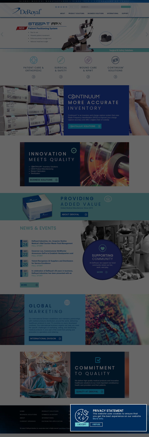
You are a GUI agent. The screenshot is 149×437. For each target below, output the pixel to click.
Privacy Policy (69, 428)
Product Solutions (76, 14)
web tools (74, 7)
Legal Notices (62, 428)
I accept (82, 424)
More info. (98, 418)
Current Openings (28, 421)
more (24, 285)
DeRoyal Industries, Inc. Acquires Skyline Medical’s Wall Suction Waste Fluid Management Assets (52, 243)
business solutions (41, 179)
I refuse (96, 424)
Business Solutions (96, 14)
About (62, 14)
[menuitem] (61, 12)
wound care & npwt (88, 69)
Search (126, 7)
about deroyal (70, 214)
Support (125, 14)
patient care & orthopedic (33, 69)
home (22, 411)
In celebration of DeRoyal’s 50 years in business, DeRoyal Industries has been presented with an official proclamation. (52, 273)
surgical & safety (61, 69)
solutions (115, 69)
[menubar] (93, 12)
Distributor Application (52, 421)
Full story (37, 246)
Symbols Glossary (50, 414)
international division (43, 338)
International (112, 14)
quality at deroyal (87, 391)
